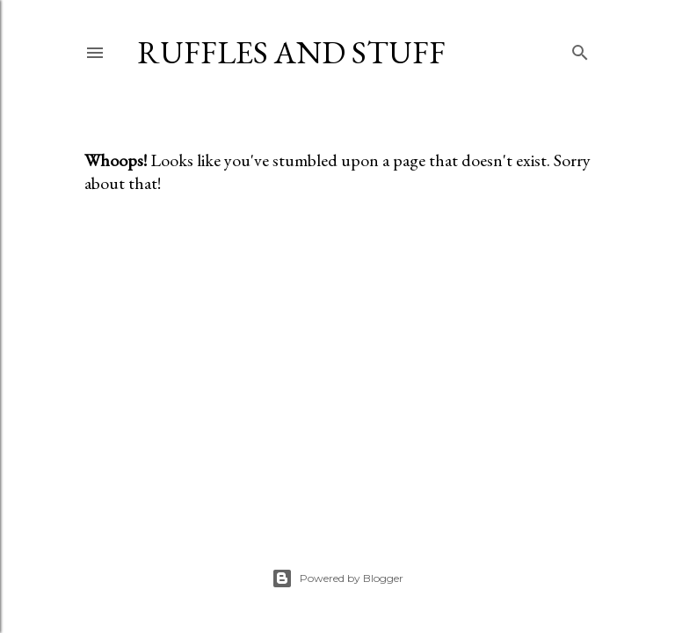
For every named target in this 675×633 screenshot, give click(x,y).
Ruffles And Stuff (291, 52)
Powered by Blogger (337, 578)
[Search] (580, 49)
